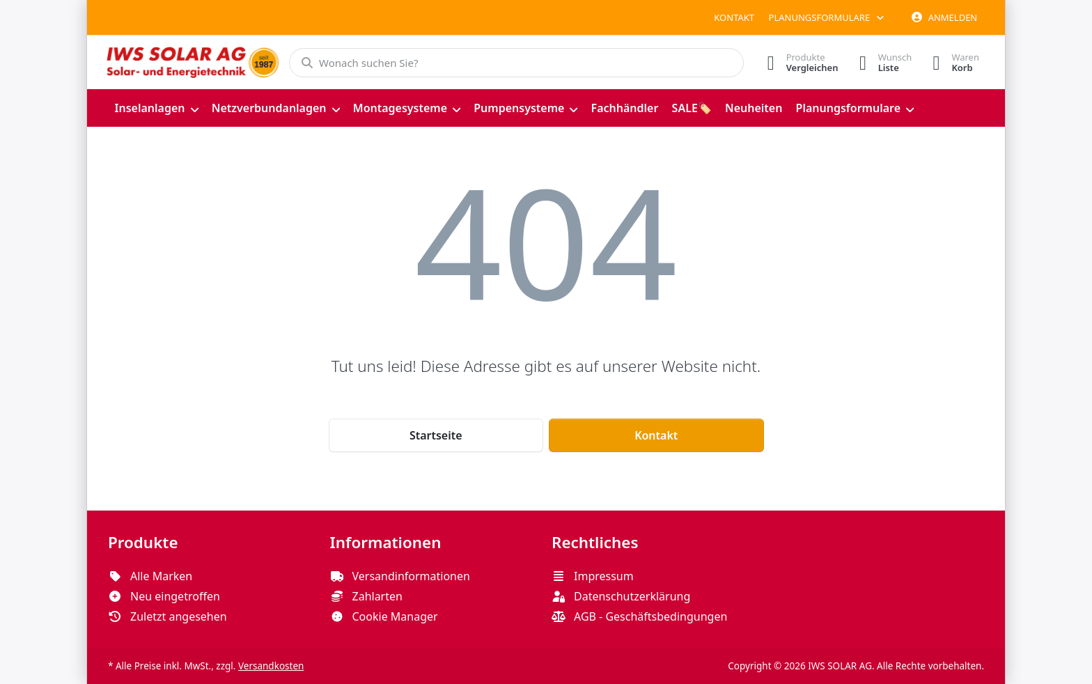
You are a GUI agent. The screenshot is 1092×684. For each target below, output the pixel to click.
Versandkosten (271, 666)
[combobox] (516, 62)
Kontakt (734, 17)
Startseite (436, 435)
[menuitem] (156, 108)
